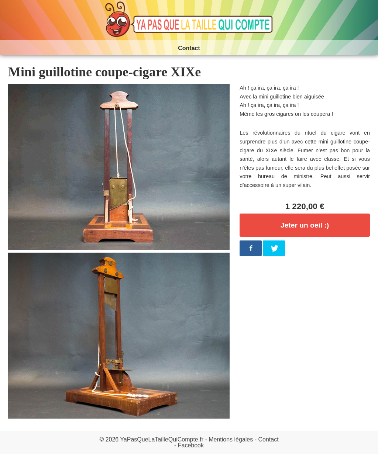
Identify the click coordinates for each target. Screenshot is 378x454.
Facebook (191, 445)
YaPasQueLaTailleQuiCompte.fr (161, 439)
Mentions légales (231, 439)
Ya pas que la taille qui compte (189, 19)
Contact (268, 439)
